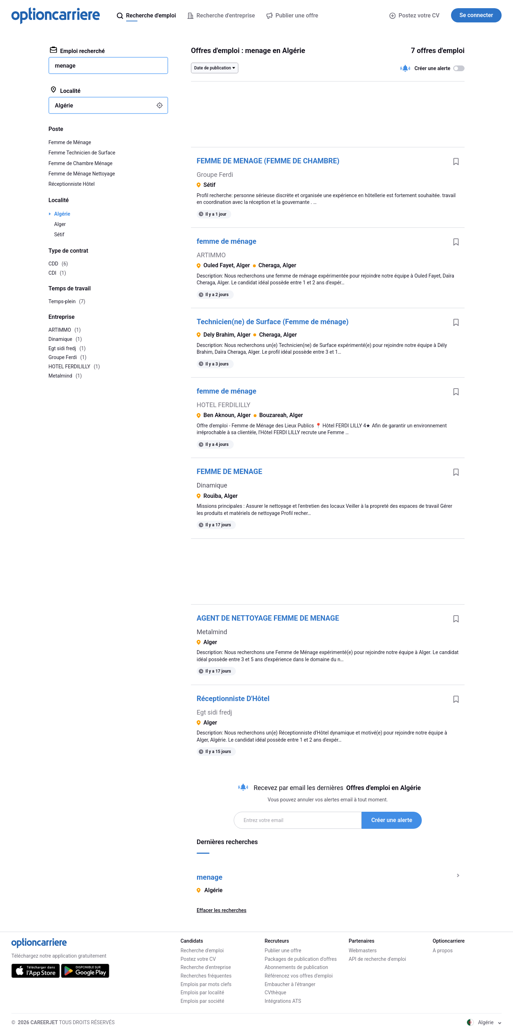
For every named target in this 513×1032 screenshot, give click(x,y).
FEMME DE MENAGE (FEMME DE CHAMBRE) (268, 161)
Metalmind (212, 632)
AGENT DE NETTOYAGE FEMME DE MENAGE (268, 618)
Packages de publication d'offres (301, 959)
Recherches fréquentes (206, 976)
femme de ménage (226, 241)
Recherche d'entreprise (206, 967)
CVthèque (275, 992)
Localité (65, 90)
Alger (60, 224)
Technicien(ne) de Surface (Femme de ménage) (273, 321)
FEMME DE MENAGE (229, 471)
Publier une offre (283, 950)
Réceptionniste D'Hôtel (233, 698)
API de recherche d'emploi (377, 959)
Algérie (62, 214)
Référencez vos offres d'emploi (299, 976)
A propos (443, 950)
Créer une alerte (391, 820)
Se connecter (476, 15)
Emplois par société (202, 1001)
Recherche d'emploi (202, 950)
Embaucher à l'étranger (290, 984)
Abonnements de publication (296, 967)
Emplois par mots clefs (206, 984)
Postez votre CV (414, 15)
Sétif (59, 234)
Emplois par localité (202, 992)
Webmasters (363, 950)
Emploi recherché (77, 50)
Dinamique (212, 485)
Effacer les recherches (222, 910)
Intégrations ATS (283, 1001)
